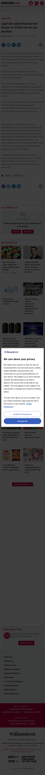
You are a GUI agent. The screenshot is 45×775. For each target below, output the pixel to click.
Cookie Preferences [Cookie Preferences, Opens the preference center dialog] (22, 414)
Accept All (22, 421)
